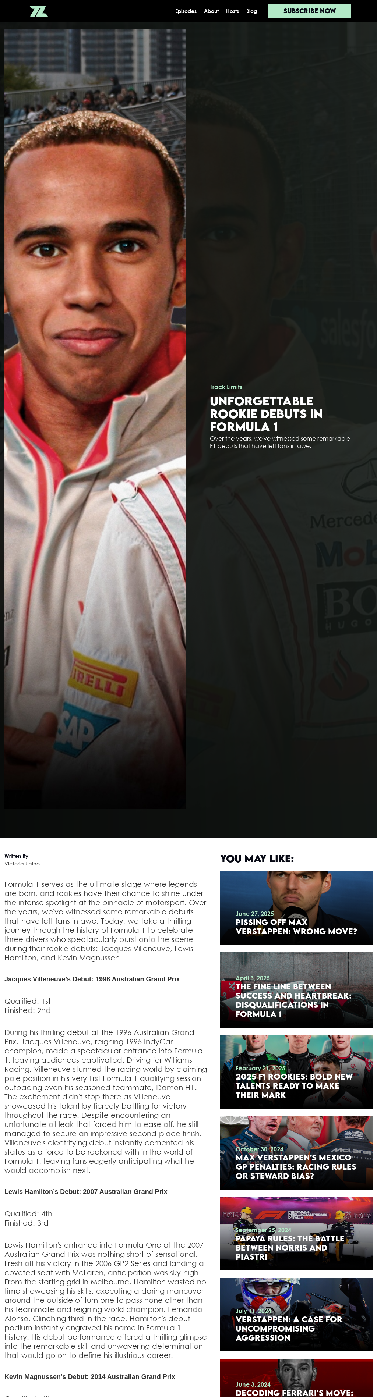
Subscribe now (309, 11)
